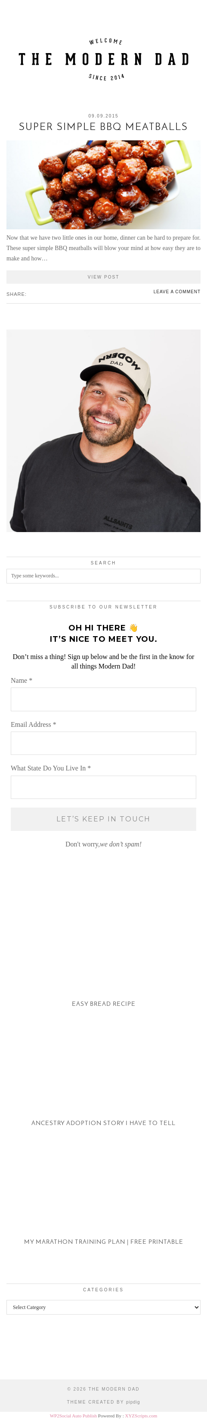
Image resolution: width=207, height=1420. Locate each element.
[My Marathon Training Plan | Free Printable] (103, 1203)
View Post (104, 277)
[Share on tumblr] (43, 293)
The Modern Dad (113, 1389)
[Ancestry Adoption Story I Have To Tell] (103, 1084)
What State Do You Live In (51, 768)
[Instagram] (26, 1353)
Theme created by (103, 1402)
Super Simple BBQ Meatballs (103, 128)
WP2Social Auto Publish (73, 1415)
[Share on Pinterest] (39, 293)
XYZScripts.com (141, 1415)
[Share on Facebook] (30, 293)
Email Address (33, 724)
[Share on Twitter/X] (35, 293)
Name (21, 680)
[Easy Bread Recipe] (103, 965)
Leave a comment (177, 291)
